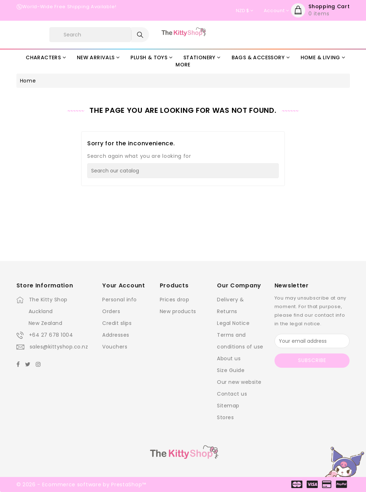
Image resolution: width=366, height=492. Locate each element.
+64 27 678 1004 (51, 334)
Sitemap (228, 405)
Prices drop (174, 299)
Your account (123, 285)
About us (229, 358)
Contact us (232, 393)
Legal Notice (233, 323)
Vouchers (114, 346)
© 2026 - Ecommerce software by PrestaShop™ (81, 484)
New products (178, 311)
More (183, 64)
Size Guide (230, 370)
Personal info (119, 299)
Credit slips (117, 323)
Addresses (115, 334)
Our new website (239, 382)
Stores (225, 417)
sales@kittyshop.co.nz (59, 346)
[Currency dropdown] (244, 10)
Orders (111, 311)
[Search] (183, 170)
